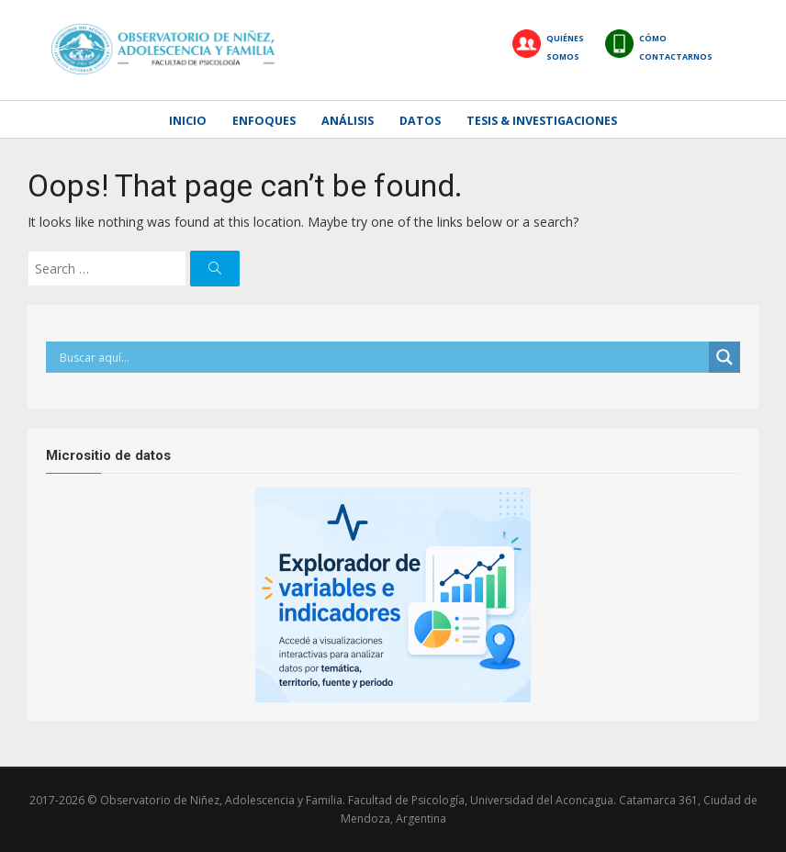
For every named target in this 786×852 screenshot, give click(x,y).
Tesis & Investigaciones (541, 121)
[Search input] (382, 357)
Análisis (347, 121)
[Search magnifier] (724, 357)
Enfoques (264, 121)
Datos (420, 121)
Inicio (188, 121)
